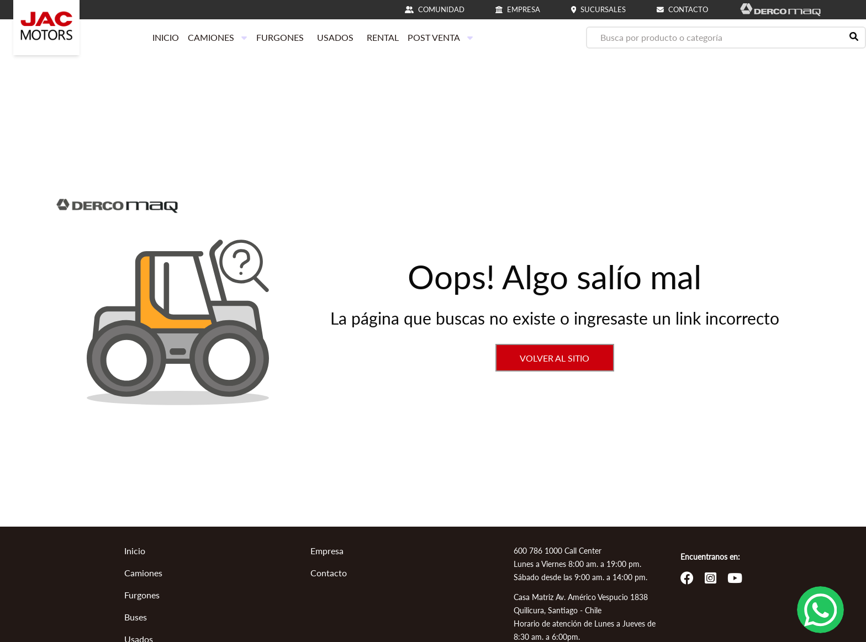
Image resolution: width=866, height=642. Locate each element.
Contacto (328, 572)
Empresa (327, 550)
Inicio (134, 550)
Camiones (143, 572)
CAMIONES (217, 37)
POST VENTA (440, 37)
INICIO (165, 37)
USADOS (335, 37)
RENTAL (383, 37)
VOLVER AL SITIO (554, 358)
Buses (135, 617)
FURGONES (280, 37)
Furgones (142, 595)
